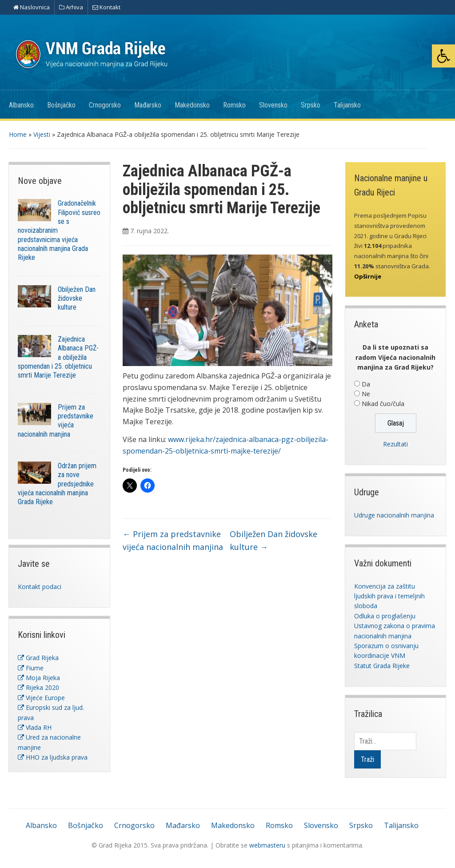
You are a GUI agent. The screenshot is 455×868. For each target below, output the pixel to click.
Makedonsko (192, 105)
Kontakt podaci (39, 586)
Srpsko (310, 105)
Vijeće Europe (41, 697)
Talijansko (347, 105)
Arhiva (71, 7)
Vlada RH (35, 727)
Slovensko (273, 105)
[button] (443, 56)
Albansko (21, 105)
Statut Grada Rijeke (382, 665)
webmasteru (267, 845)
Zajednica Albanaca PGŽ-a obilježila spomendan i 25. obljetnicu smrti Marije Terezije (58, 357)
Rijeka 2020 (38, 687)
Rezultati (395, 444)
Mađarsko (147, 105)
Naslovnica (31, 7)
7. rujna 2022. (149, 231)
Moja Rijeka (39, 677)
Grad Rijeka (38, 657)
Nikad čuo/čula (383, 403)
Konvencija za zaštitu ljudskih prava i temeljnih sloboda (389, 596)
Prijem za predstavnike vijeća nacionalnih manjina (173, 540)
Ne (366, 394)
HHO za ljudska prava (53, 757)
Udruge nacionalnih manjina (394, 515)
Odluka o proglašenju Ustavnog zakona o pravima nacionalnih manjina (394, 626)
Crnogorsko (105, 105)
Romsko (234, 105)
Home (18, 134)
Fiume (31, 668)
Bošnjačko (61, 105)
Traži (367, 759)
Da (366, 384)
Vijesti (41, 134)
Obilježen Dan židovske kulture (77, 298)
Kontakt (106, 7)
